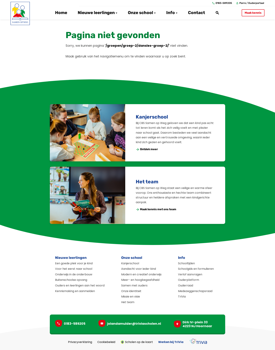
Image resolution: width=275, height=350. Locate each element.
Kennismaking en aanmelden (75, 291)
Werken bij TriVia (170, 342)
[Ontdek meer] (147, 149)
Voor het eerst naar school (73, 269)
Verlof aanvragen (190, 274)
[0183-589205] (222, 3)
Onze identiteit (131, 291)
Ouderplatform (188, 280)
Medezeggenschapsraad (195, 291)
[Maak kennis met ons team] (156, 209)
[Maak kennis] (253, 12)
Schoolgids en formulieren (196, 269)
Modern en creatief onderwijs (141, 274)
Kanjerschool (152, 117)
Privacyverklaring (80, 342)
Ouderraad (185, 285)
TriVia (182, 297)
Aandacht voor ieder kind (138, 269)
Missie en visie (130, 297)
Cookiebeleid (106, 342)
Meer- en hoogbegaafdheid (140, 280)
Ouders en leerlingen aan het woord (80, 285)
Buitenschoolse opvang (71, 280)
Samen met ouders (134, 285)
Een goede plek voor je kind (74, 263)
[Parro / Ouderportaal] (250, 3)
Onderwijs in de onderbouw (73, 274)
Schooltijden (186, 263)
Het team (147, 182)
